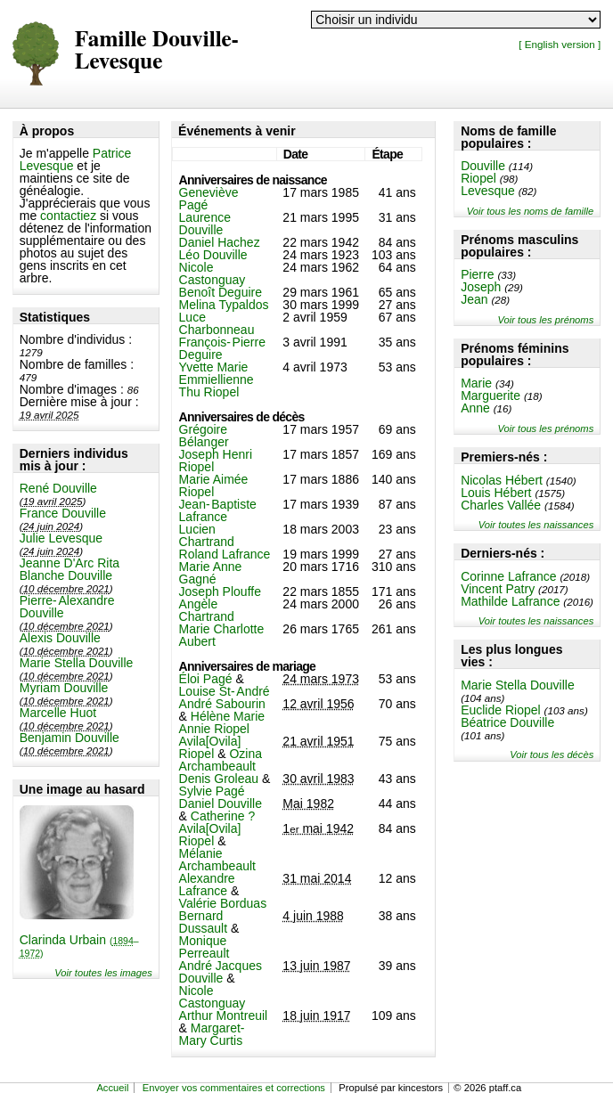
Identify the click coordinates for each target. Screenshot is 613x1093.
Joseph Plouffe (220, 591)
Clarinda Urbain (79, 945)
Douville (483, 166)
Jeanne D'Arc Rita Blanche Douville (69, 569)
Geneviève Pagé (209, 198)
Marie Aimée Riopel (214, 485)
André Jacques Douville (220, 971)
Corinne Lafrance (508, 576)
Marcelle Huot (58, 713)
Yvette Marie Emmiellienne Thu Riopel (216, 379)
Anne (475, 408)
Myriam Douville (64, 688)
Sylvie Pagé (212, 791)
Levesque (488, 191)
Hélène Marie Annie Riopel (222, 722)
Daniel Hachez (219, 242)
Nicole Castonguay (212, 273)
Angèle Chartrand (206, 610)
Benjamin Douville (69, 737)
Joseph (481, 287)
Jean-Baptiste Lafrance (218, 510)
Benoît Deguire (220, 292)
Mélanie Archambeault (217, 859)
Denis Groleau (219, 778)
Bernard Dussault (203, 922)
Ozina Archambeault (220, 759)
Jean (474, 299)
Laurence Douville (205, 223)
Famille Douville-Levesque (157, 51)
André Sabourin (222, 704)
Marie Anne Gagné (210, 572)
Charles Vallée (501, 505)
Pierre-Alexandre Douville (67, 606)
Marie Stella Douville (77, 663)
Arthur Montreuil (223, 1015)
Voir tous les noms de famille (530, 211)
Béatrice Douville (507, 722)
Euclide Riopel (501, 710)
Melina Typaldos (224, 305)
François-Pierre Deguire (222, 348)
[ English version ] (560, 44)
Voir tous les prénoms (545, 319)
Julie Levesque (61, 538)
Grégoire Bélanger (204, 435)
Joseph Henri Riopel (216, 460)
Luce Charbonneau (217, 323)
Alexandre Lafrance (207, 884)
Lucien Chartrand (206, 535)
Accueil (112, 1087)
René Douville (58, 488)
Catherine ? (223, 816)
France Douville (63, 513)
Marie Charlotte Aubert (222, 635)
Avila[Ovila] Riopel (210, 747)
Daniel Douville (220, 803)
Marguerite (490, 395)
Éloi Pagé (206, 679)
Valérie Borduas (223, 903)
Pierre (477, 274)
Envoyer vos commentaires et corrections (234, 1087)
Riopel (478, 178)
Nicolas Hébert (502, 480)
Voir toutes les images (103, 972)
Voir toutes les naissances (536, 524)
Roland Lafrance (225, 554)
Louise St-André (224, 691)
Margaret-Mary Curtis (212, 1034)
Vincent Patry (498, 589)
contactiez (68, 215)
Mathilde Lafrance (510, 601)
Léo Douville (213, 255)
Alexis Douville (60, 638)
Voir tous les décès (551, 754)
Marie (476, 383)
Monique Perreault (204, 947)
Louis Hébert (496, 492)
